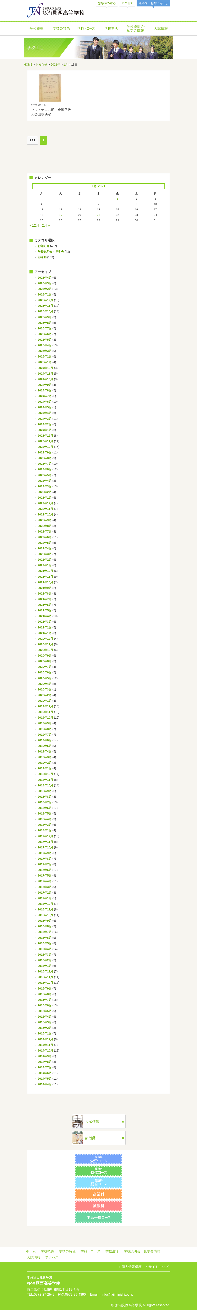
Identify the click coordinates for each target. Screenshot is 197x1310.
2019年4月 (45, 751)
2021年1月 (45, 633)
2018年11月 (45, 779)
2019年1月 (45, 768)
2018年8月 (45, 796)
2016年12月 (45, 903)
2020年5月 (45, 678)
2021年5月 (45, 610)
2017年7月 (45, 864)
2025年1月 (45, 362)
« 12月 (34, 225)
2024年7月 (45, 396)
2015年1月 (45, 1033)
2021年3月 (45, 621)
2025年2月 (45, 356)
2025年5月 (45, 339)
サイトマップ (158, 1267)
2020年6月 (45, 672)
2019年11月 (45, 712)
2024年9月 (45, 384)
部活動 (42, 257)
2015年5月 (45, 1011)
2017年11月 (45, 841)
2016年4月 (45, 949)
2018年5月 (45, 813)
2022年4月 (45, 548)
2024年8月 (45, 390)
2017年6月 (45, 870)
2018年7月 (45, 802)
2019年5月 (45, 746)
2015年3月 (45, 1022)
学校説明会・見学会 (51, 251)
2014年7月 (45, 1067)
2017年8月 (45, 858)
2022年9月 (45, 520)
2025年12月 (45, 300)
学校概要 (36, 29)
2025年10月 (45, 311)
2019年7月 (45, 734)
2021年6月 (45, 604)
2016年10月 (45, 915)
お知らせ (41, 64)
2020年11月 (45, 644)
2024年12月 (45, 368)
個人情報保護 (132, 1267)
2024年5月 (45, 407)
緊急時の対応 (107, 3)
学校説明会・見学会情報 (136, 29)
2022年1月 (45, 565)
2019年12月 (45, 706)
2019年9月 (45, 723)
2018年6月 (45, 808)
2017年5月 (45, 875)
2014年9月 (45, 1056)
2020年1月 (45, 700)
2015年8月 (45, 994)
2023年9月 (45, 452)
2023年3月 (45, 486)
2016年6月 (45, 937)
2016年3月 (45, 954)
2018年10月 (45, 785)
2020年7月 (45, 666)
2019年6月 (45, 740)
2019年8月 (45, 729)
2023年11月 (45, 441)
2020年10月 (45, 650)
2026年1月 (45, 294)
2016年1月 (45, 965)
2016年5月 (45, 943)
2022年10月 (45, 514)
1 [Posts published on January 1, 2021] (117, 198)
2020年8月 (45, 661)
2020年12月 (45, 638)
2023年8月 (45, 458)
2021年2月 (45, 627)
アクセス (127, 3)
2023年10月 (45, 446)
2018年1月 (45, 830)
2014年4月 (45, 1084)
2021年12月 (45, 570)
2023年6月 (45, 469)
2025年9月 (45, 317)
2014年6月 (45, 1073)
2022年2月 (45, 559)
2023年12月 (45, 435)
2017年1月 (45, 898)
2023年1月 (45, 497)
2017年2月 (45, 892)
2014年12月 (45, 1039)
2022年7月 (45, 531)
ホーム (31, 1251)
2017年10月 (45, 847)
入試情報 (160, 29)
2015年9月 (45, 988)
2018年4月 (45, 819)
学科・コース (86, 29)
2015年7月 (45, 999)
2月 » (46, 225)
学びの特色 (61, 29)
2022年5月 (45, 542)
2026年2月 (45, 289)
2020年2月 (45, 695)
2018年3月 (45, 824)
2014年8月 (45, 1061)
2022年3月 (45, 554)
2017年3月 (45, 887)
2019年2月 (45, 762)
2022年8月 (45, 526)
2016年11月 (45, 909)
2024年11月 (45, 373)
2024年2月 (45, 424)
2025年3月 (45, 351)
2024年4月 (45, 413)
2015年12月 (45, 971)
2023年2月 (45, 492)
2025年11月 (45, 305)
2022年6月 (45, 537)
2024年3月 (45, 418)
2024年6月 (45, 401)
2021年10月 (45, 582)
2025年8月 (45, 322)
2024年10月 (45, 379)
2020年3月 (45, 689)
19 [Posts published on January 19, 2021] (60, 214)
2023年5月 (45, 475)
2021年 (55, 64)
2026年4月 (45, 277)
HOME (28, 64)
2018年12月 (45, 774)
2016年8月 (45, 926)
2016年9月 (45, 920)
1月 (66, 64)
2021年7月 (45, 599)
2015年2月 (45, 1027)
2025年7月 (45, 328)
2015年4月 (45, 1016)
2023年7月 (45, 463)
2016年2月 (45, 960)
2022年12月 (45, 503)
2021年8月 (45, 593)
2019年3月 (45, 757)
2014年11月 (45, 1045)
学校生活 (111, 29)
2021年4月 (45, 616)
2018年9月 (45, 791)
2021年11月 (45, 576)
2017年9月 (45, 853)
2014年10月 (45, 1050)
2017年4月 (45, 881)
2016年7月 (45, 932)
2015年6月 (45, 1005)
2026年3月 (45, 283)
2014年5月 (45, 1078)
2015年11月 (45, 977)
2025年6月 (45, 334)
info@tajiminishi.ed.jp (117, 1294)
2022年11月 (45, 508)
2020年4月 (45, 683)
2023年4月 (45, 480)
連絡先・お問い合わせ (153, 3)
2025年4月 (45, 345)
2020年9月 (45, 655)
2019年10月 (45, 717)
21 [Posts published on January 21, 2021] (98, 214)
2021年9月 (45, 588)
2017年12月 (45, 836)
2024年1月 (45, 430)
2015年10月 (45, 982)
